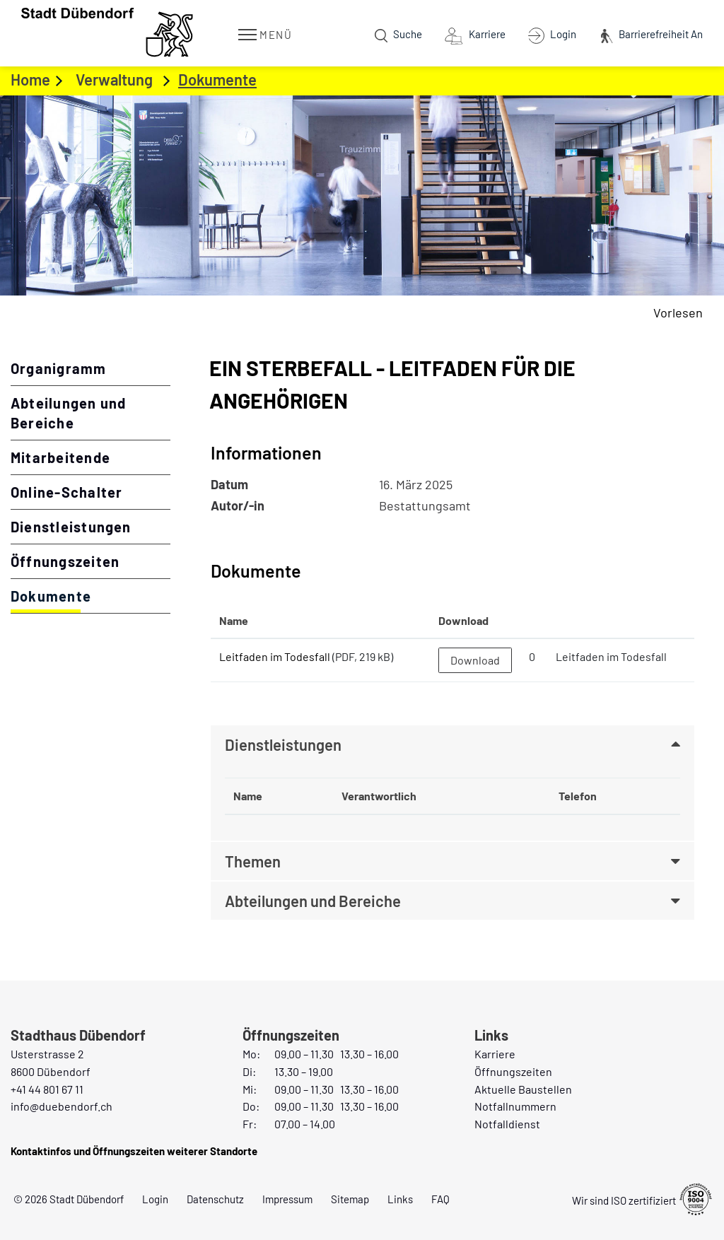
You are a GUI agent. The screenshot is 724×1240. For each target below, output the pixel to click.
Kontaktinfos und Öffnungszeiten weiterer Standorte (134, 1151)
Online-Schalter (66, 492)
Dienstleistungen (71, 526)
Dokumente (90, 595)
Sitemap (350, 1199)
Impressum (287, 1199)
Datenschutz (215, 1199)
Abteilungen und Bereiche (68, 412)
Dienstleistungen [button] (283, 744)
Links (400, 1199)
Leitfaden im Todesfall (274, 656)
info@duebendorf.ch (61, 1106)
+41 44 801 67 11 (47, 1089)
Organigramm (59, 368)
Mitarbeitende (60, 457)
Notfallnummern (515, 1106)
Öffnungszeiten (65, 561)
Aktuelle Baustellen (523, 1089)
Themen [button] (253, 861)
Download (475, 660)
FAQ (440, 1199)
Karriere (494, 1053)
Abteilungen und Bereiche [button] (313, 900)
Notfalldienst (507, 1123)
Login (155, 1199)
